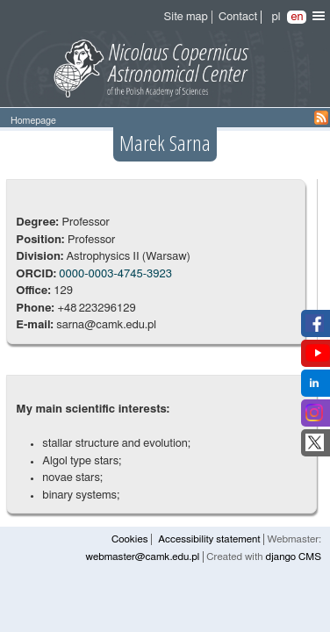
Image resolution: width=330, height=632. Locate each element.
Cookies (129, 539)
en (297, 17)
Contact (238, 17)
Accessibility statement (209, 539)
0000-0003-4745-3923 (115, 274)
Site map (186, 17)
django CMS (293, 557)
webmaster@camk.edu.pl (143, 557)
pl (275, 17)
